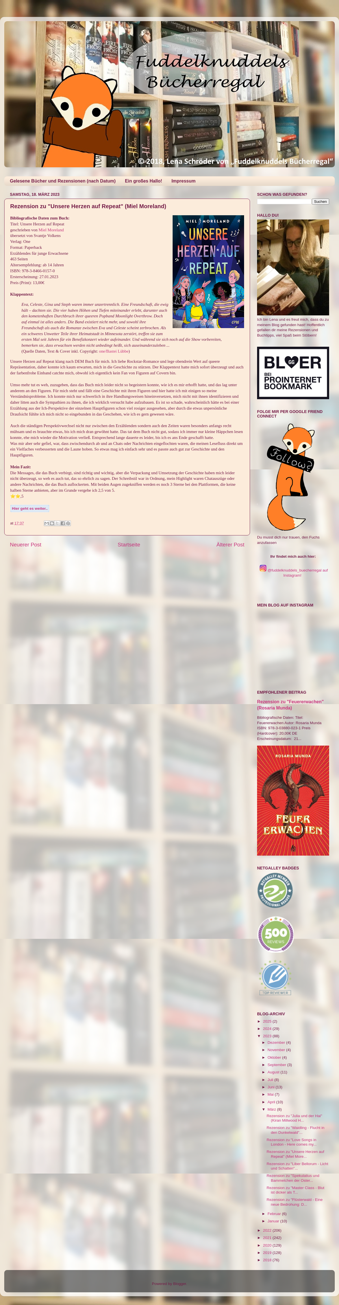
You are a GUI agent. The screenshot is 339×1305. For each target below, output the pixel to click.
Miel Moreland (51, 230)
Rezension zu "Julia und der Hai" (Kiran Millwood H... (294, 1118)
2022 (268, 1230)
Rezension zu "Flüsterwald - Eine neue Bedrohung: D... (295, 1202)
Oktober (275, 1057)
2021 (268, 1238)
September (277, 1065)
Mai (271, 1094)
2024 (268, 1029)
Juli (271, 1080)
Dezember (277, 1042)
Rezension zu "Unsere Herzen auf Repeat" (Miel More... (295, 1154)
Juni (272, 1087)
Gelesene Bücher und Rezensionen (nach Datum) (63, 181)
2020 (268, 1245)
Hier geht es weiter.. (30, 508)
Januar (274, 1221)
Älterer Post (230, 545)
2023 (268, 1036)
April (272, 1102)
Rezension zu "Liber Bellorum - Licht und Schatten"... (297, 1166)
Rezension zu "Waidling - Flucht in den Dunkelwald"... (296, 1130)
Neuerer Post (25, 545)
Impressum (183, 181)
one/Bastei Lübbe (114, 351)
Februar (275, 1214)
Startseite (129, 545)
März (272, 1109)
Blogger (179, 1284)
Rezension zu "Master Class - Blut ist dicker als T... (295, 1190)
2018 (268, 1260)
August (274, 1072)
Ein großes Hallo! (143, 181)
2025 (268, 1021)
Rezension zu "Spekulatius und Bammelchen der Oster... (293, 1178)
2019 (268, 1253)
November (277, 1050)
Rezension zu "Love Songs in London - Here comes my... (292, 1142)
